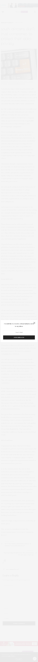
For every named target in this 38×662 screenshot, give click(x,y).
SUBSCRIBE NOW (19, 337)
